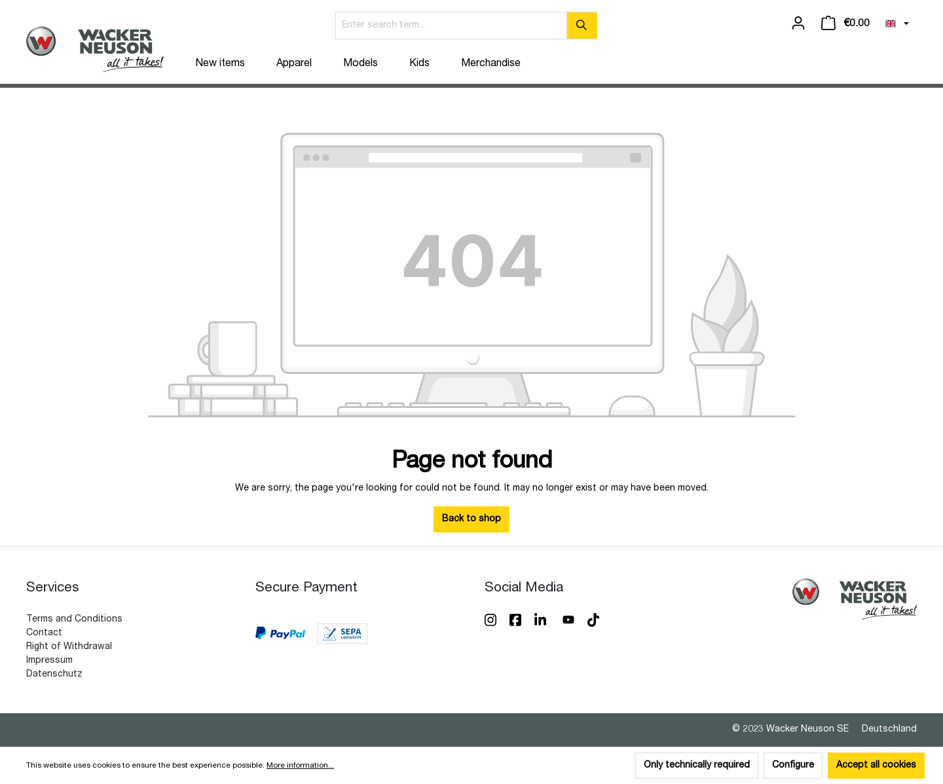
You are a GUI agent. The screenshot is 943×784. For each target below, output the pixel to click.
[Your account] (798, 23)
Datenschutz (54, 674)
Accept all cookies (876, 765)
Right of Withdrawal (69, 647)
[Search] (581, 25)
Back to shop (471, 519)
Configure (793, 765)
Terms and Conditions (74, 619)
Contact (44, 633)
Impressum (49, 660)
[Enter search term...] (451, 25)
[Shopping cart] (845, 23)
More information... (300, 766)
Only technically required (697, 765)
